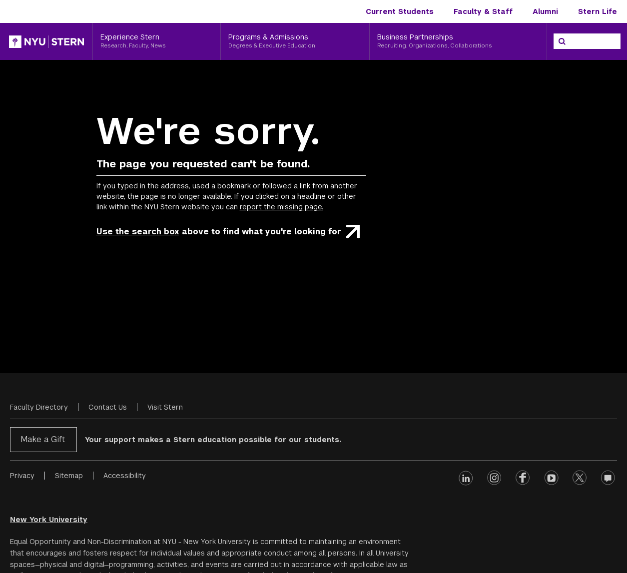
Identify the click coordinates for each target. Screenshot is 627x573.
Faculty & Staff (483, 11)
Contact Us (107, 407)
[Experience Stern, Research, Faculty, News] (156, 41)
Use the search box (137, 231)
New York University (48, 519)
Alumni (545, 11)
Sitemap (69, 475)
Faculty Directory (39, 407)
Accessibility (124, 475)
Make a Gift (42, 439)
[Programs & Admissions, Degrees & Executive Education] (295, 41)
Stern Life (597, 11)
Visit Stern (165, 407)
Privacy (22, 475)
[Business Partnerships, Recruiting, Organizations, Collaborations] (458, 41)
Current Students (400, 11)
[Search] (562, 41)
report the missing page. (281, 206)
